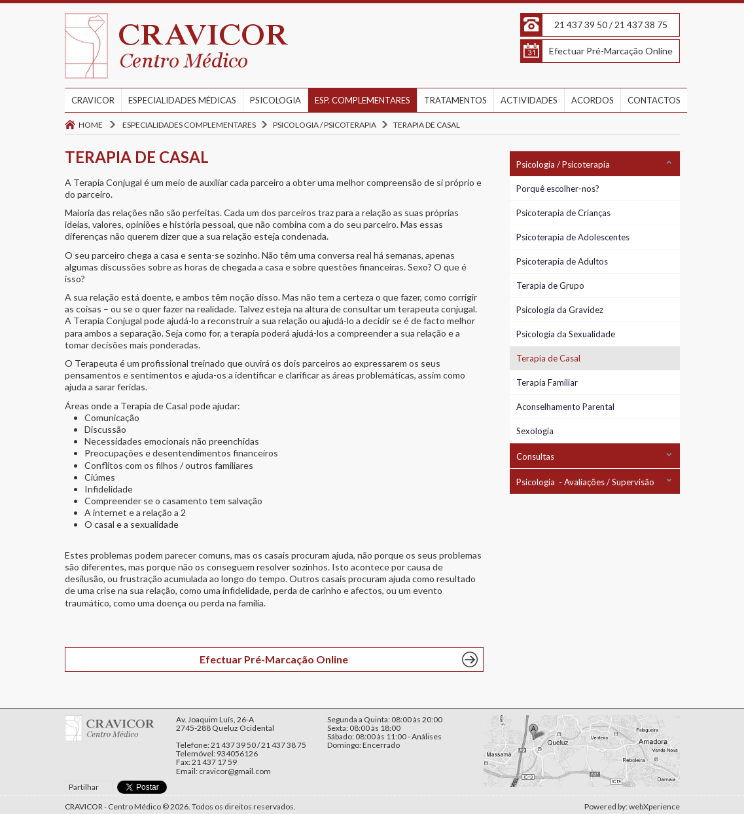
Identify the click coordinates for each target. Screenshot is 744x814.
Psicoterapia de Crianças (563, 213)
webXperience (654, 806)
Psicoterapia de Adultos (562, 261)
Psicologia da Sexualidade (565, 334)
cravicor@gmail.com (235, 771)
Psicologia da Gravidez (559, 310)
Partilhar (84, 787)
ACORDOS (592, 100)
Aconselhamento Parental (565, 406)
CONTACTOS (654, 100)
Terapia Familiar (547, 382)
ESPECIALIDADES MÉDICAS (182, 100)
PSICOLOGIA (275, 100)
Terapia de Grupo (550, 285)
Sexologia (535, 431)
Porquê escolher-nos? (557, 188)
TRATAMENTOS (455, 100)
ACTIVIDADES (529, 100)
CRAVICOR (93, 100)
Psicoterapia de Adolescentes (572, 237)
